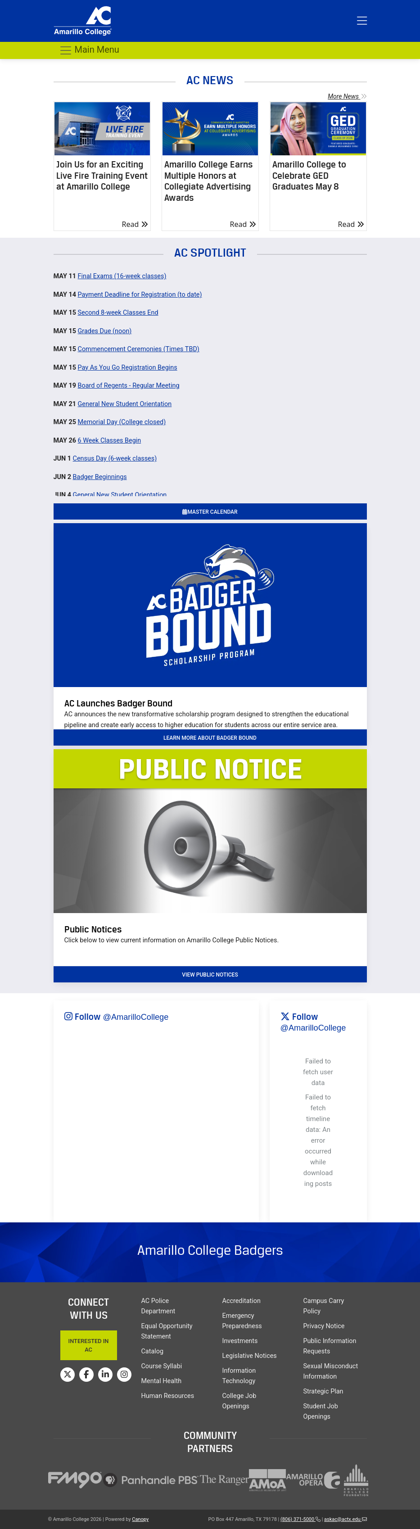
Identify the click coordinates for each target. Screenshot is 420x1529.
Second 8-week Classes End (118, 313)
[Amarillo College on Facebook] (86, 1374)
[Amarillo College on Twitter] (67, 1374)
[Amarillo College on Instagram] (124, 1374)
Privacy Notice (324, 1326)
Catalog (152, 1351)
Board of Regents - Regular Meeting (129, 385)
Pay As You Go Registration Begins (127, 367)
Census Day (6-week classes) (115, 458)
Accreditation (241, 1301)
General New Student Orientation (125, 404)
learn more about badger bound (210, 738)
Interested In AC (88, 1345)
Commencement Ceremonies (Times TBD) (138, 349)
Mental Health (161, 1381)
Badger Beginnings (100, 477)
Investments (240, 1341)
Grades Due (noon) (105, 331)
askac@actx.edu (345, 1519)
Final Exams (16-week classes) (122, 276)
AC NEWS (210, 80)
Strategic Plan (323, 1391)
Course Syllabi (161, 1366)
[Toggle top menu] (362, 21)
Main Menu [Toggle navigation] (89, 50)
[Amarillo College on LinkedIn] (105, 1374)
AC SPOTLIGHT (210, 252)
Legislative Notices (249, 1356)
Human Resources (167, 1396)
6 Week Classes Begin (109, 440)
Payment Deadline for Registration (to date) (140, 295)
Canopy (140, 1519)
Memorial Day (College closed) (122, 422)
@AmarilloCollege (136, 1017)
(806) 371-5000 (300, 1519)
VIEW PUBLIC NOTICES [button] (210, 975)
